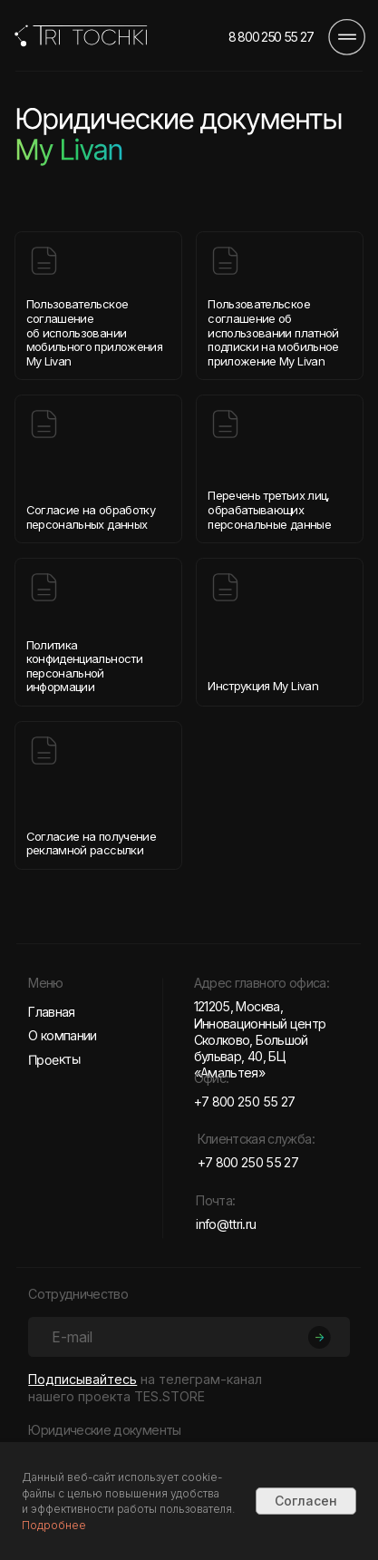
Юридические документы (104, 1430)
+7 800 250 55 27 (245, 1101)
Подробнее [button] (54, 1525)
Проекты (54, 1059)
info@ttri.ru (226, 1224)
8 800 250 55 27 (270, 37)
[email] (188, 1337)
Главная (51, 1011)
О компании (62, 1035)
